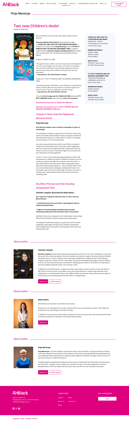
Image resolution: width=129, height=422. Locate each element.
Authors (34, 3)
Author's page (55, 281)
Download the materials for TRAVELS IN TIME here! (54, 103)
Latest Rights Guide (118, 4)
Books (42, 3)
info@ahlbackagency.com (21, 402)
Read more (43, 281)
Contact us (71, 401)
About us (103, 3)
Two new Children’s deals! (36, 26)
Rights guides (51, 3)
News (27, 3)
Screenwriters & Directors (87, 3)
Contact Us (66, 5)
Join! (106, 399)
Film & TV (73, 3)
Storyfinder (62, 3)
